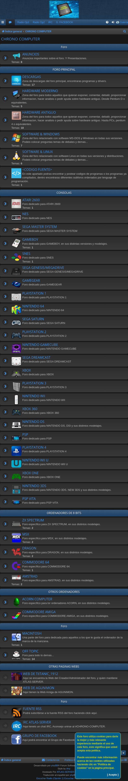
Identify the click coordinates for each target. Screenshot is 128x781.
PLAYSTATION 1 (34, 293)
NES (25, 214)
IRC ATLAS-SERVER (37, 722)
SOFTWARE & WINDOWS (41, 134)
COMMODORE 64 (35, 562)
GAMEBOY (30, 239)
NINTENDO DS (33, 421)
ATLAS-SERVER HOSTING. (71, 772)
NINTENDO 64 (33, 306)
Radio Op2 (39, 22)
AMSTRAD (30, 576)
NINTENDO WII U (35, 460)
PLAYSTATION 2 (34, 332)
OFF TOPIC (30, 651)
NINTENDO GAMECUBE (40, 344)
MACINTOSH (31, 633)
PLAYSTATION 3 (34, 383)
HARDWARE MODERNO (40, 91)
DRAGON (29, 548)
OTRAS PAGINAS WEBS (64, 666)
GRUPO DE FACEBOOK (39, 735)
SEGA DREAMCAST (36, 357)
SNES (26, 253)
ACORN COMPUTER (37, 599)
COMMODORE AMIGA (39, 612)
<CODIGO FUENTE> (37, 169)
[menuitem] (10, 22)
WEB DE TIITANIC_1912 (40, 673)
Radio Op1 (23, 22)
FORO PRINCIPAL (64, 69)
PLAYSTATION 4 (34, 447)
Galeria (124, 22)
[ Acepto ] (113, 774)
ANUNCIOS (30, 54)
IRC (50, 22)
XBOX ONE (30, 473)
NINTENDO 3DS (34, 486)
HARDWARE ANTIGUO (39, 112)
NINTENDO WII (33, 396)
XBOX (26, 370)
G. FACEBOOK (64, 22)
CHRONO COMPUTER (20, 39)
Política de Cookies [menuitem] (75, 760)
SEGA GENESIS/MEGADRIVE (43, 267)
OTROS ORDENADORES (63, 592)
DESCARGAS (31, 77)
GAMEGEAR (31, 280)
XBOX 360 (29, 409)
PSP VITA (29, 498)
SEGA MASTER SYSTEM (39, 226)
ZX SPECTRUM (33, 520)
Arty (68, 768)
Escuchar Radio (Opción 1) (50, 778)
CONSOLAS (64, 193)
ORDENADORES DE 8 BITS (64, 513)
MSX (25, 534)
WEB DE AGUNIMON (38, 688)
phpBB (54, 765)
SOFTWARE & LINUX (37, 151)
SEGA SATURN (33, 319)
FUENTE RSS (32, 708)
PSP (25, 434)
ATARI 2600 (31, 200)
